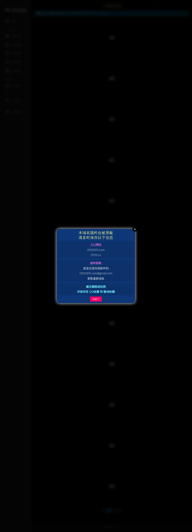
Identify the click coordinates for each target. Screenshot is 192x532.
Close (135, 229)
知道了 (96, 299)
